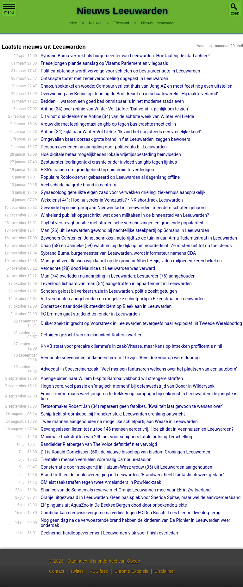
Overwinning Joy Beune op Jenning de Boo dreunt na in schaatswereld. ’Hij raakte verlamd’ (129, 93)
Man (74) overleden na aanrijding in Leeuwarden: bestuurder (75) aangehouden (117, 275)
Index (72, 23)
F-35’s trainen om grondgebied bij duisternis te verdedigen (97, 169)
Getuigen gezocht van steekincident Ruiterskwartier (90, 334)
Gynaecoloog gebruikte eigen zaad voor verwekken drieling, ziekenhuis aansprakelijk (122, 192)
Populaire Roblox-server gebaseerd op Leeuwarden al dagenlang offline (110, 177)
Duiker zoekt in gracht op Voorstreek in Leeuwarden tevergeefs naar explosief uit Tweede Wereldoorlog (141, 323)
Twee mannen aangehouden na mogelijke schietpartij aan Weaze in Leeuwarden (118, 421)
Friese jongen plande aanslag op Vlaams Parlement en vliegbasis (104, 63)
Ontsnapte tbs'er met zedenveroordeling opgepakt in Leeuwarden (104, 78)
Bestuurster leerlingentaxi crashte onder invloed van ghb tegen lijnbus (108, 162)
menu (9, 9)
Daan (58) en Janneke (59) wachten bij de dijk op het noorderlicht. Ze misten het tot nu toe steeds (136, 245)
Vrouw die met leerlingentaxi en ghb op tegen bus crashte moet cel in (108, 124)
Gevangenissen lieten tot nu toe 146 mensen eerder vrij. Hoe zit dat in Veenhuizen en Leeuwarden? (136, 429)
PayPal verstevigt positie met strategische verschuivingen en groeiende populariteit (121, 222)
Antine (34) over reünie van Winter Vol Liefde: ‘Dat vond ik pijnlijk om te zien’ (114, 108)
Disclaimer (164, 571)
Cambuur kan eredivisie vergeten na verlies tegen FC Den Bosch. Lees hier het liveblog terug (130, 512)
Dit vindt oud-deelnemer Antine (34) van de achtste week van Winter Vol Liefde (117, 116)
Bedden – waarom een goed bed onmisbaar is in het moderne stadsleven (112, 101)
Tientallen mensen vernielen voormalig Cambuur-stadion (95, 459)
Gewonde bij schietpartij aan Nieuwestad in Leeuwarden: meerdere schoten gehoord (123, 207)
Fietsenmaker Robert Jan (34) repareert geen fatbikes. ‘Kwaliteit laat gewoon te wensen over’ (131, 406)
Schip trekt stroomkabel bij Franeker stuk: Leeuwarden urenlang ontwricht (112, 413)
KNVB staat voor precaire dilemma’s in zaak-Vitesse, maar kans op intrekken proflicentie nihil (131, 346)
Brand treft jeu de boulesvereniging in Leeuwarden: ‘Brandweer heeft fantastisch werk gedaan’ (132, 474)
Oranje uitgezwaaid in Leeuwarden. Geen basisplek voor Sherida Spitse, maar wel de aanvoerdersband (140, 497)
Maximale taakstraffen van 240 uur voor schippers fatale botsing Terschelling (116, 436)
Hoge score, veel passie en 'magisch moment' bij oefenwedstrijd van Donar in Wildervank (127, 386)
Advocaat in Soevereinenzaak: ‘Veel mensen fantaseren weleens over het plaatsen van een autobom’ (138, 369)
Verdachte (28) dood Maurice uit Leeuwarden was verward (97, 268)
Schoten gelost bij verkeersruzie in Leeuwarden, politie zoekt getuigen (108, 291)
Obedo (133, 561)
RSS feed (98, 571)
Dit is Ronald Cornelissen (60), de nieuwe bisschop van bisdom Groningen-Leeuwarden (125, 451)
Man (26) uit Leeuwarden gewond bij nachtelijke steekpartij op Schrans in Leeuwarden (124, 230)
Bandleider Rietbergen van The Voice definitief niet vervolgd (98, 444)
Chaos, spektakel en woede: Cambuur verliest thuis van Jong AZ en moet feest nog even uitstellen (136, 86)
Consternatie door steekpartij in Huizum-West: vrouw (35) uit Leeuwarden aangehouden (126, 467)
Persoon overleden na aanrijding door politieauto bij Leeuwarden (103, 146)
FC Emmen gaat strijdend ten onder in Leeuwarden (90, 313)
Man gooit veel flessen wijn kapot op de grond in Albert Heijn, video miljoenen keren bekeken (130, 260)
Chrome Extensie (131, 571)
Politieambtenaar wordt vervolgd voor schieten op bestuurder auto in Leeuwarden (120, 70)
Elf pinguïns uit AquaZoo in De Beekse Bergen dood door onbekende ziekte (113, 505)
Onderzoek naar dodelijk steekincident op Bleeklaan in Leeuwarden (105, 306)
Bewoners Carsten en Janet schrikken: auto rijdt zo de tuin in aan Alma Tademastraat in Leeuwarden (138, 237)
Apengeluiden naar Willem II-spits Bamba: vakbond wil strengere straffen (111, 378)
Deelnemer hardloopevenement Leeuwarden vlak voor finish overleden (109, 532)
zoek (235, 13)
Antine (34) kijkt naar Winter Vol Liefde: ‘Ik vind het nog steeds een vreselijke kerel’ (120, 131)
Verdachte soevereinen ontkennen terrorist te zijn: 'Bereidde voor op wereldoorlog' (120, 357)
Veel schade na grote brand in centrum (78, 184)
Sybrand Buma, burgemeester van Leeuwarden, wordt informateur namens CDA (118, 253)
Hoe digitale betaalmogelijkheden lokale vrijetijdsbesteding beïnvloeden (110, 154)
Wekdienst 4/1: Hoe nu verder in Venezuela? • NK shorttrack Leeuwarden (111, 200)
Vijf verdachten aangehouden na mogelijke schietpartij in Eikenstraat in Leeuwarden (122, 298)
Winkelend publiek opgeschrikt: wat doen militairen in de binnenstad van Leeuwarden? (124, 215)
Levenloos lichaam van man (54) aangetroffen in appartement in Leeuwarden (115, 283)
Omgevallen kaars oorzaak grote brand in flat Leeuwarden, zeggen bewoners (115, 139)
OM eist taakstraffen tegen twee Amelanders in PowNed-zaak (100, 482)
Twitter (76, 571)
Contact (56, 571)
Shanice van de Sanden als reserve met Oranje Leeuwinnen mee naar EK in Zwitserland (125, 489)
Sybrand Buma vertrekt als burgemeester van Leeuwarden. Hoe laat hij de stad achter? (124, 55)
